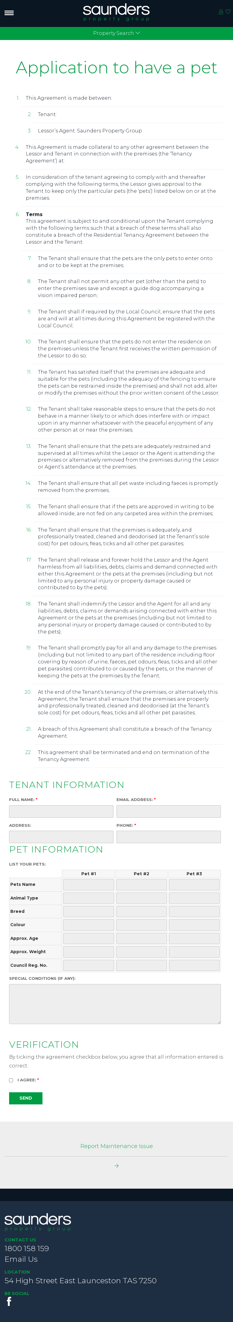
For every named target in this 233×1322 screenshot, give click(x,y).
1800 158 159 (27, 1248)
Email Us (21, 1259)
